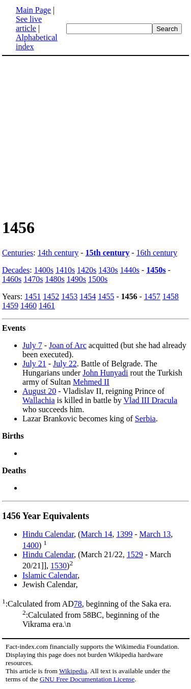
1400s (43, 270)
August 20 (39, 391)
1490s (76, 279)
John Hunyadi (105, 372)
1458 (170, 296)
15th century (108, 252)
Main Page (33, 10)
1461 (47, 305)
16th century (157, 252)
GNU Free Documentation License (87, 679)
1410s (65, 270)
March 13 (155, 534)
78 (78, 603)
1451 (32, 296)
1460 (28, 305)
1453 (69, 296)
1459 (10, 305)
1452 (51, 296)
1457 (152, 296)
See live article (29, 24)
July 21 (34, 363)
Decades (16, 270)
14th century (58, 252)
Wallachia (38, 400)
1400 (30, 545)
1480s (54, 279)
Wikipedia (73, 671)
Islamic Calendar (49, 575)
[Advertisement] (87, 136)
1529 (135, 554)
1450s (156, 270)
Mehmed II (91, 382)
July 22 (65, 363)
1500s (97, 279)
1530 (58, 566)
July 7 (32, 345)
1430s (108, 270)
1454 (87, 296)
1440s (130, 270)
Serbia (145, 418)
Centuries (17, 252)
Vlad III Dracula (150, 400)
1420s (86, 270)
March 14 (96, 534)
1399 (124, 534)
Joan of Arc (68, 345)
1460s (11, 279)
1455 (106, 296)
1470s (33, 279)
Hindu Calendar (48, 534)
